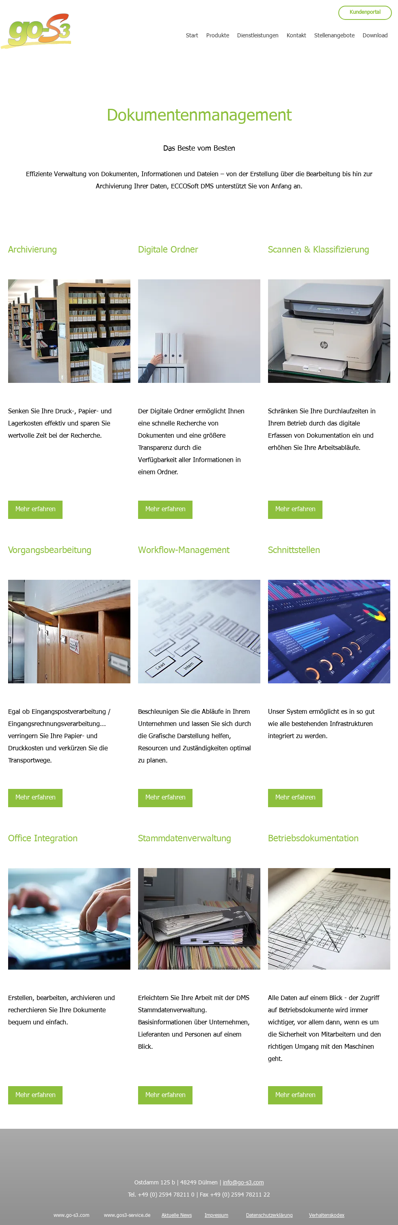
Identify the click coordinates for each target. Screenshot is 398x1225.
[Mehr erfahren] (35, 510)
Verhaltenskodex (326, 1215)
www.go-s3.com (71, 1215)
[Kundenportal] (365, 13)
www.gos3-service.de (127, 1215)
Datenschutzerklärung (269, 1215)
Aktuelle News (177, 1215)
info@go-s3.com (243, 1183)
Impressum (216, 1215)
